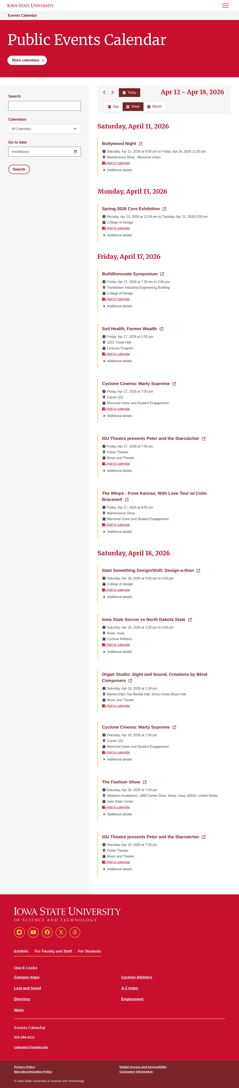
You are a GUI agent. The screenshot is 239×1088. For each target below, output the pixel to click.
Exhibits (21, 951)
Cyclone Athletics (136, 977)
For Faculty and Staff (53, 951)
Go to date (17, 142)
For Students (89, 951)
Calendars (17, 119)
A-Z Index (129, 988)
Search (14, 96)
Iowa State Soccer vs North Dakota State (147, 619)
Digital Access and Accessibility (143, 1067)
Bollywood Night (122, 143)
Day (113, 106)
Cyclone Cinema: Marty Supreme (139, 383)
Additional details (119, 170)
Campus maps (26, 977)
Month (154, 106)
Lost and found (27, 988)
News (19, 1010)
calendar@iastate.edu (31, 1047)
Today (129, 92)
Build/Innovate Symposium (133, 273)
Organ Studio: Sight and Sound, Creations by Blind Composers (154, 677)
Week (133, 106)
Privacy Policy (24, 1067)
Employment (132, 999)
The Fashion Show (124, 781)
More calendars (25, 60)
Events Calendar (22, 15)
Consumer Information (136, 1071)
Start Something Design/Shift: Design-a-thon (151, 570)
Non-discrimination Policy (33, 1071)
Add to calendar (116, 163)
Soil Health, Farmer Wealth (132, 328)
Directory (22, 999)
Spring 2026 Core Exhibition (134, 208)
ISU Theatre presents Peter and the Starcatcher (153, 438)
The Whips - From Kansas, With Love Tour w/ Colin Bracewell (154, 496)
